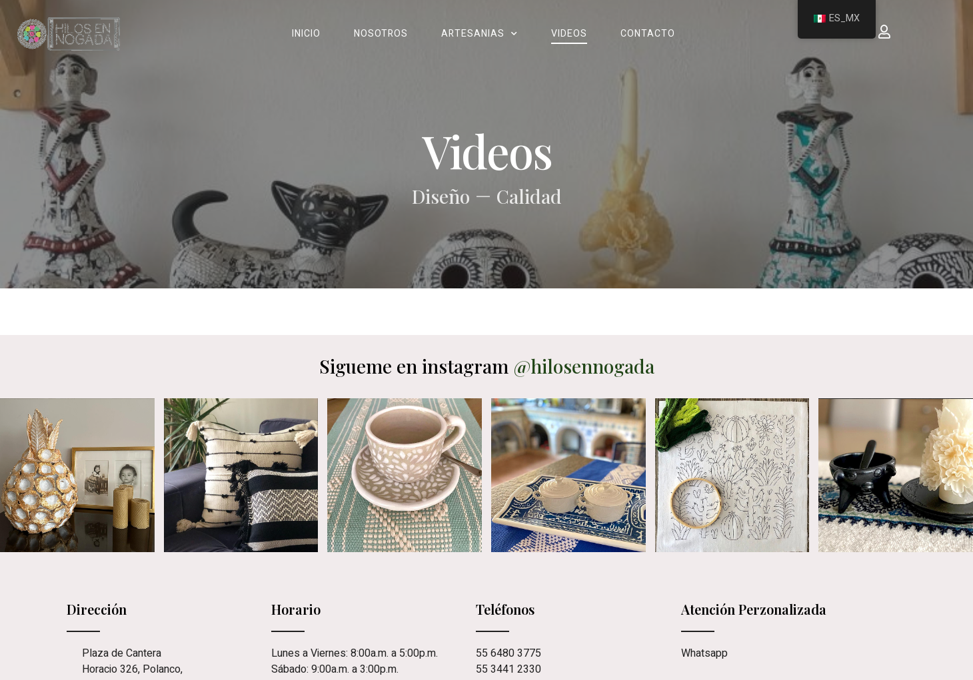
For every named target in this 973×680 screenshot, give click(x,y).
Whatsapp (704, 653)
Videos (569, 34)
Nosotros (381, 34)
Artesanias (479, 34)
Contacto (647, 34)
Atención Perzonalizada (753, 609)
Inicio (306, 34)
